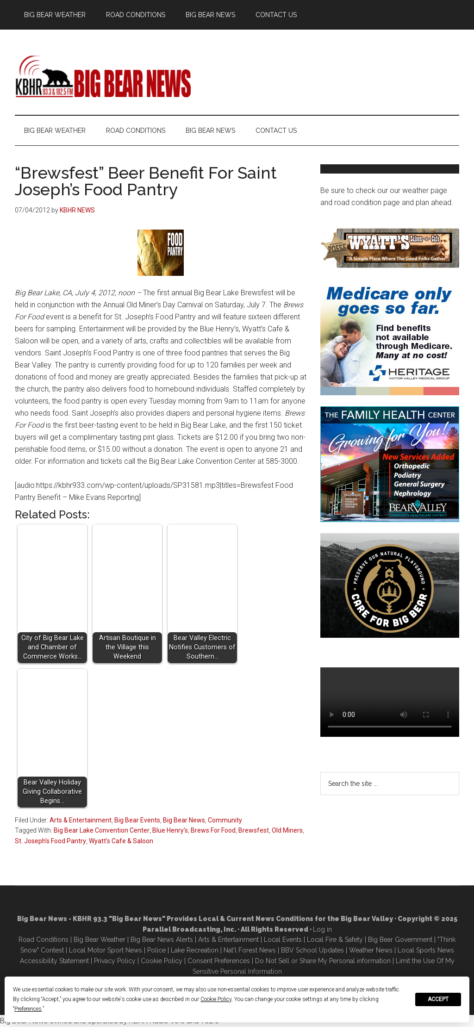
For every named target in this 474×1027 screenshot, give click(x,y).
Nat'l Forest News (250, 950)
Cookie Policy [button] (215, 999)
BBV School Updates (312, 950)
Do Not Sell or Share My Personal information (323, 961)
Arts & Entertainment (81, 820)
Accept (438, 999)
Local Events (283, 939)
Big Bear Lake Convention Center (102, 830)
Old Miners (287, 830)
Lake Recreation (194, 950)
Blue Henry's (170, 830)
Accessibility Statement (54, 961)
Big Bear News (184, 820)
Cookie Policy (161, 961)
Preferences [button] (28, 1009)
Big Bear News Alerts (162, 939)
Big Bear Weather (99, 939)
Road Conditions (44, 939)
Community (225, 820)
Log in (322, 929)
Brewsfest (253, 830)
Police (156, 950)
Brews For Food (213, 830)
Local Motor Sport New (104, 950)
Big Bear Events (137, 820)
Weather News (371, 950)
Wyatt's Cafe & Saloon (121, 841)
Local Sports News (426, 950)
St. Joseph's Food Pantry (50, 841)
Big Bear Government (400, 939)
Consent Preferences (218, 961)
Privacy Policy (115, 961)
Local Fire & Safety (335, 939)
